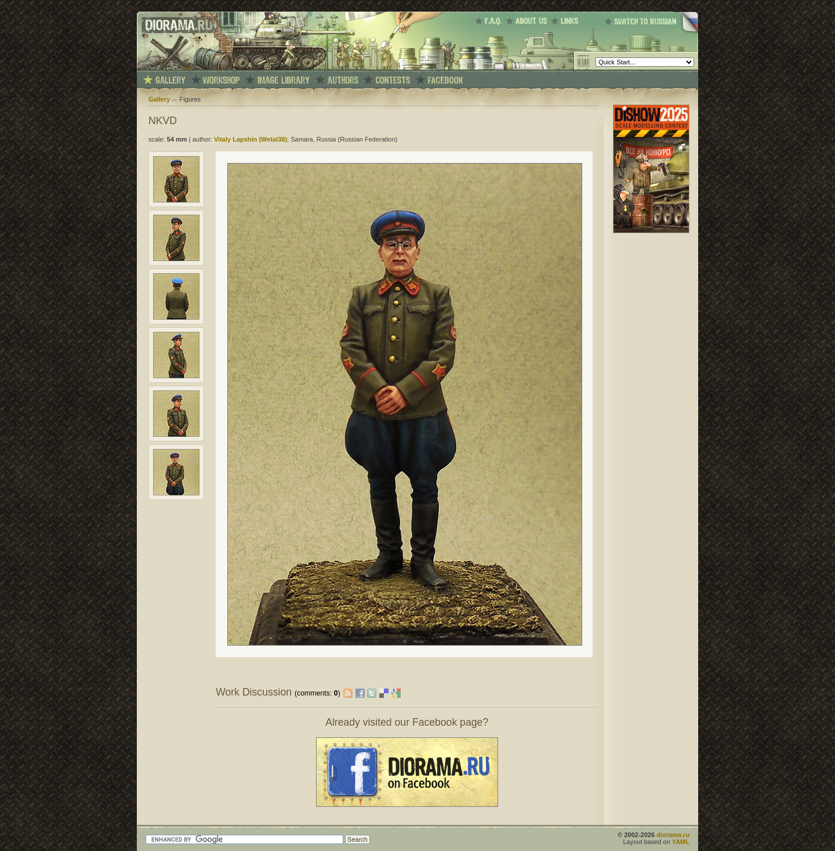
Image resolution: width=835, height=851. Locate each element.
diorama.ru (672, 834)
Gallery (159, 99)
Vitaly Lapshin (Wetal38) (250, 139)
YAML (680, 841)
